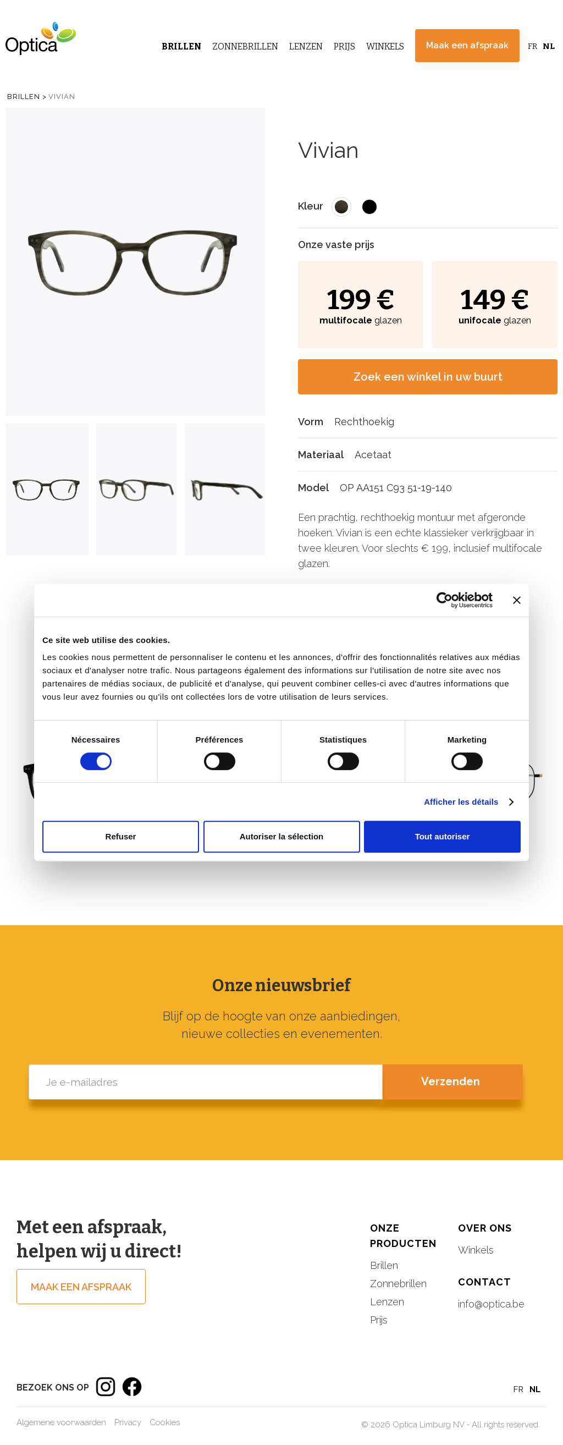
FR (532, 46)
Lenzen (306, 46)
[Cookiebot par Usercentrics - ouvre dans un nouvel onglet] (444, 600)
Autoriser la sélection (282, 836)
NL (549, 46)
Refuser (121, 836)
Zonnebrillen (245, 46)
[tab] (47, 490)
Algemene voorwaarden (61, 1422)
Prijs (344, 46)
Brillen (181, 46)
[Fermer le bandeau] (517, 600)
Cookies (165, 1422)
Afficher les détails (461, 801)
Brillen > (27, 96)
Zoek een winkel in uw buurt (428, 376)
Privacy (127, 1422)
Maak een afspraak (467, 45)
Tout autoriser (442, 836)
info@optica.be (491, 1304)
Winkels (385, 46)
